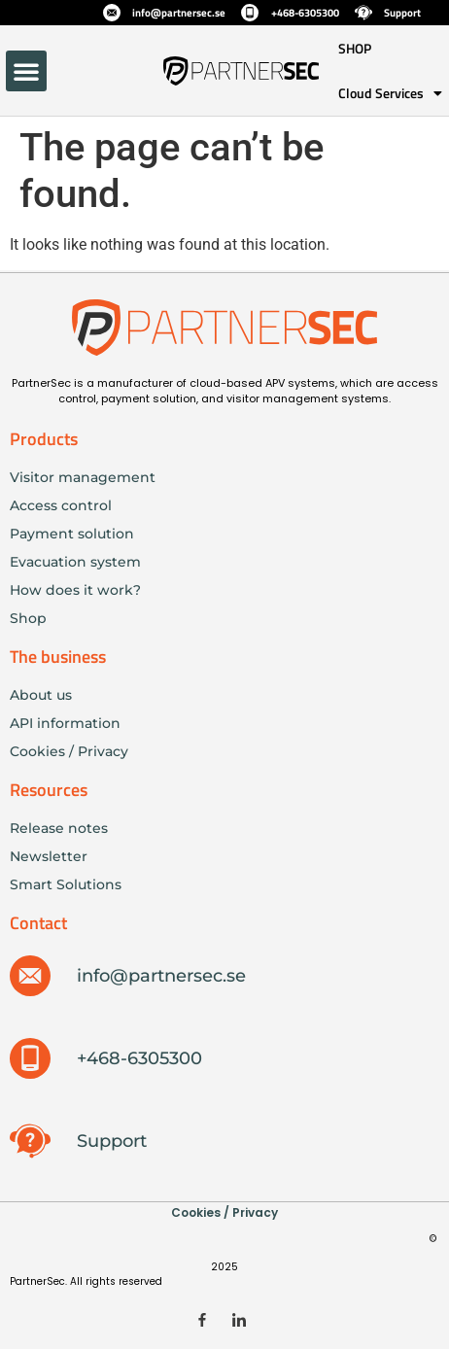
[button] (26, 71)
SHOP (354, 48)
